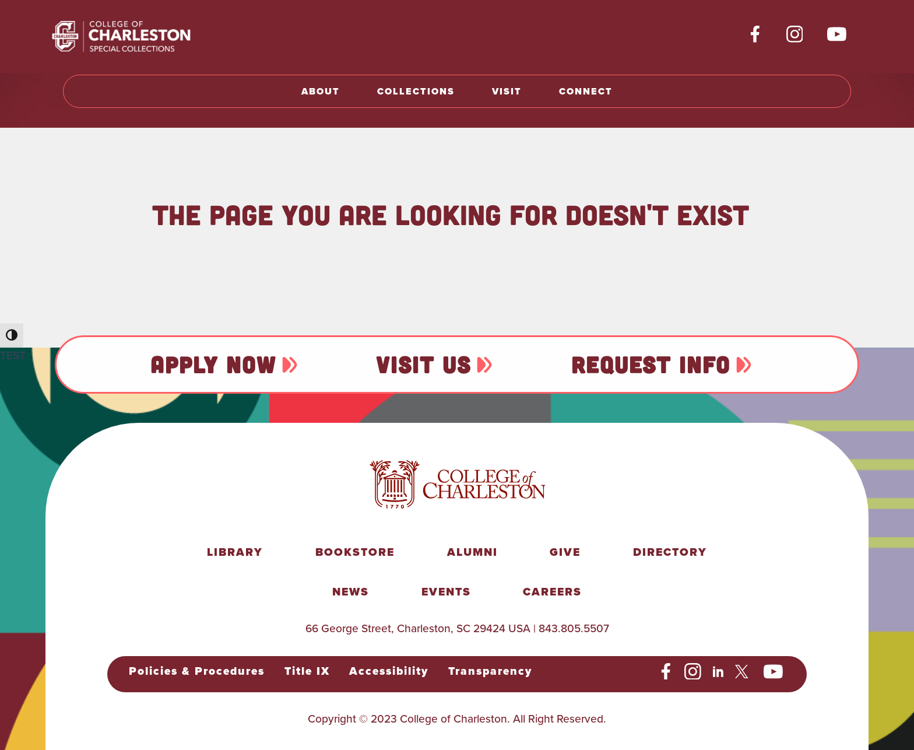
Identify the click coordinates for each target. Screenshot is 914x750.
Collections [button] (416, 91)
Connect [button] (586, 91)
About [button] (320, 91)
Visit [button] (507, 91)
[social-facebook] (755, 34)
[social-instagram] (794, 34)
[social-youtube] (837, 34)
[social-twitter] (743, 672)
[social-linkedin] (718, 672)
